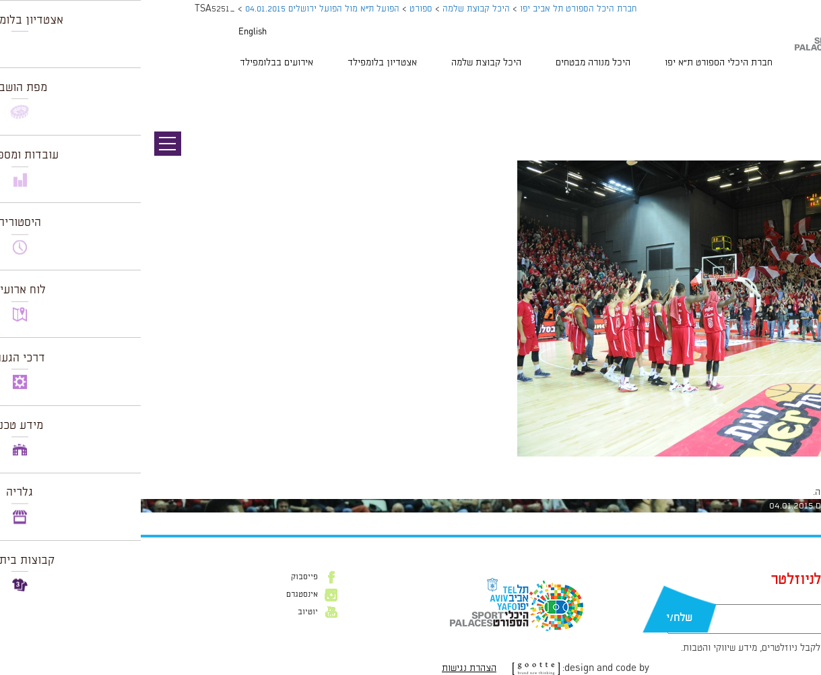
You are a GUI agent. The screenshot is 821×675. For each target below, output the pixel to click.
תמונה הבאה (797, 101)
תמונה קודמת (795, 87)
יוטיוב (167, 612)
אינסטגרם (161, 595)
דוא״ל (707, 597)
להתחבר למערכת (777, 492)
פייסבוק (163, 577)
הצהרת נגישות (328, 668)
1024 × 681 (733, 463)
